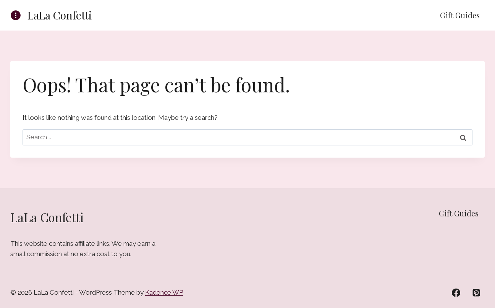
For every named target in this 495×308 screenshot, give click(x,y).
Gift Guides (460, 15)
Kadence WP (164, 292)
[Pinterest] (476, 292)
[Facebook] (456, 292)
